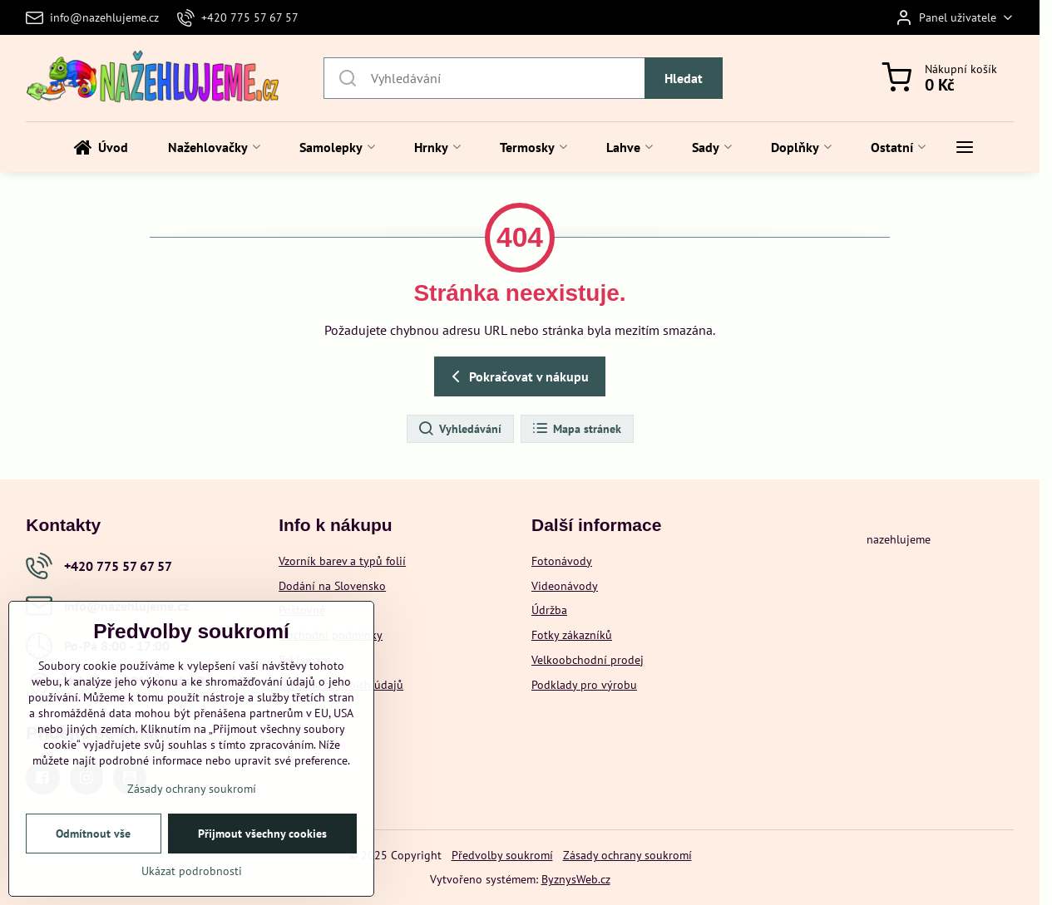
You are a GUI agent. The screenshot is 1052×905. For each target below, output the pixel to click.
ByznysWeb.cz (575, 879)
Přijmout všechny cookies (262, 841)
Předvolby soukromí (502, 855)
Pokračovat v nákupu (517, 376)
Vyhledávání (459, 429)
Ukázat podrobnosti (191, 878)
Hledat (683, 78)
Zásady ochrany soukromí (627, 855)
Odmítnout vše (93, 841)
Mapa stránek (576, 429)
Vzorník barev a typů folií (342, 560)
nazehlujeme (899, 539)
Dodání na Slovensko (332, 585)
